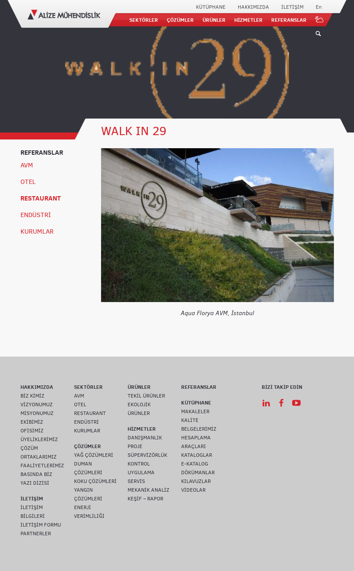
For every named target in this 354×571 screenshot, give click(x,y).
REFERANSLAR (289, 20)
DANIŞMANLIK (145, 437)
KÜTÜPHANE (211, 6)
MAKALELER (195, 411)
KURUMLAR (37, 231)
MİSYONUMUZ (37, 413)
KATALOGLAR (196, 455)
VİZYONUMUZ (36, 404)
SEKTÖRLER (143, 20)
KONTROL (139, 463)
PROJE (135, 446)
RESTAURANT (40, 198)
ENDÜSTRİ (35, 215)
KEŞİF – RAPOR (145, 498)
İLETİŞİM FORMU (40, 524)
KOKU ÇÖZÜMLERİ (95, 481)
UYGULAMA (141, 472)
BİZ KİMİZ (32, 395)
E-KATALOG (194, 463)
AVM (26, 165)
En (319, 6)
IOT (319, 20)
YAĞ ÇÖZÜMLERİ (93, 455)
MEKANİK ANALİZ (148, 489)
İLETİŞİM (292, 6)
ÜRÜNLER (214, 20)
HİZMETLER (248, 20)
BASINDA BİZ (36, 474)
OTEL (28, 181)
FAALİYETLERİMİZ (42, 465)
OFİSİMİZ (32, 430)
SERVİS (136, 481)
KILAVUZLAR (196, 481)
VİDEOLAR (193, 489)
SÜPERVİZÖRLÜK (147, 455)
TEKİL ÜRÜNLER (146, 395)
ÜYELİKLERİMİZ (39, 439)
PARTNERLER (35, 533)
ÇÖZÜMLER (180, 20)
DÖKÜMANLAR (198, 472)
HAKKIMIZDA (253, 6)
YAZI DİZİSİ (34, 482)
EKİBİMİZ (31, 421)
